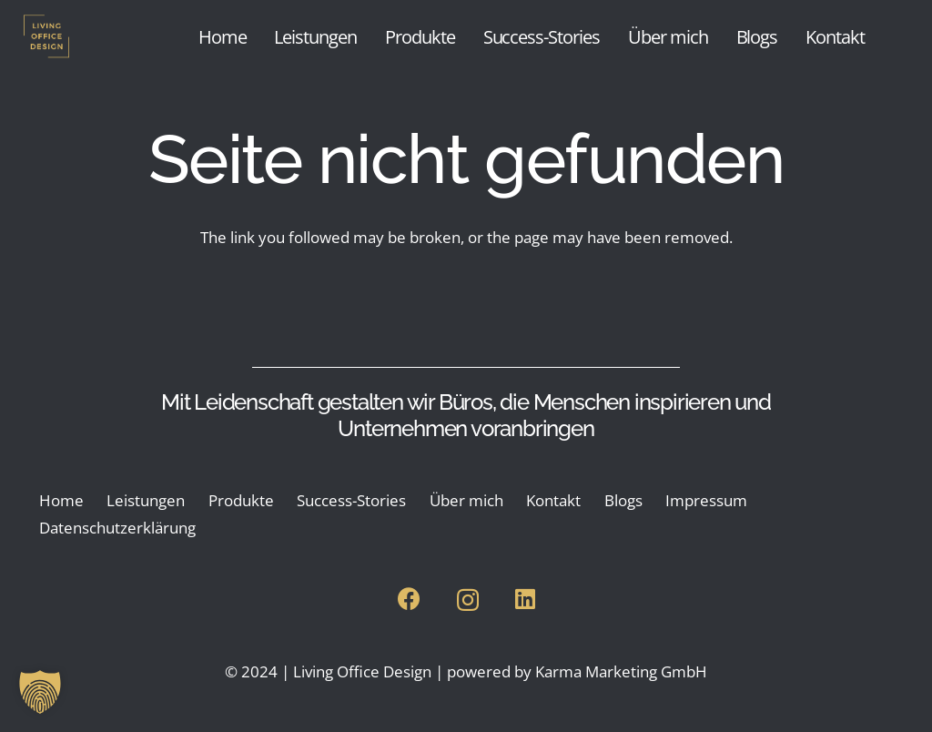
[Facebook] (409, 598)
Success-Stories (351, 500)
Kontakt (553, 500)
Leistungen (145, 500)
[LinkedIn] (525, 598)
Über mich (466, 500)
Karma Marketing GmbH (621, 671)
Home (61, 500)
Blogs (623, 500)
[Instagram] (468, 600)
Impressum (706, 500)
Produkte (241, 500)
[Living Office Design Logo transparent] (78, 36)
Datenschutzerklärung (117, 527)
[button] (40, 692)
